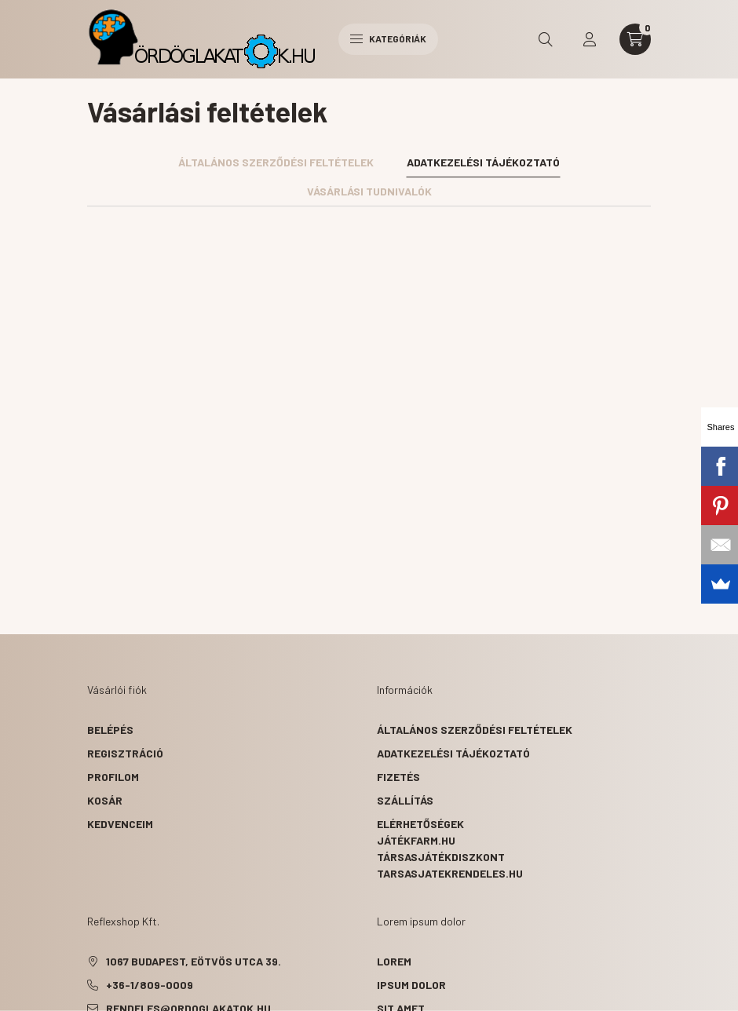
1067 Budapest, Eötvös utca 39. (193, 961)
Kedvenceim (120, 823)
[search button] (545, 39)
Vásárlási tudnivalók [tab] (369, 191)
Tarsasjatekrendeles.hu (450, 873)
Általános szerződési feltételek (474, 729)
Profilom (113, 776)
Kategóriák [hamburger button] (388, 38)
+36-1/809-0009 (149, 984)
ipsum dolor (411, 984)
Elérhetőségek (420, 823)
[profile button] (589, 39)
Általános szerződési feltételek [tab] (276, 162)
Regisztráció (125, 753)
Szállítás (405, 800)
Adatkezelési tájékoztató (453, 753)
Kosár (104, 800)
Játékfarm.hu (416, 840)
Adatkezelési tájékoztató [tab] (483, 162)
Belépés (110, 729)
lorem (394, 961)
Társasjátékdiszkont (441, 856)
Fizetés (398, 776)
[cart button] (635, 39)
